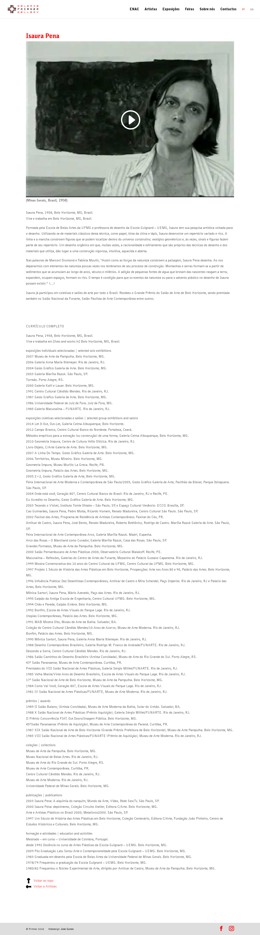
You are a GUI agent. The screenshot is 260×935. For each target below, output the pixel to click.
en (252, 9)
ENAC (134, 10)
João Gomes (67, 929)
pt (243, 9)
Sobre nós (207, 10)
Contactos (228, 10)
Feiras (189, 10)
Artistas (151, 10)
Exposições (171, 10)
